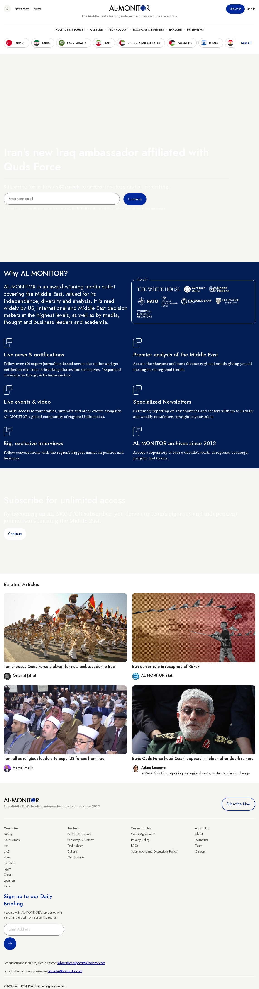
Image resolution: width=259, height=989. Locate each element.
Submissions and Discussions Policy (154, 851)
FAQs (134, 845)
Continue (15, 533)
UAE (6, 851)
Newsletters (22, 9)
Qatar (7, 874)
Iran (6, 845)
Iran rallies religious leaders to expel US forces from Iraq (54, 758)
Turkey (8, 834)
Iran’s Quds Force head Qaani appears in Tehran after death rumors (192, 758)
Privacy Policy (140, 840)
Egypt (7, 869)
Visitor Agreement (143, 834)
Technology (118, 29)
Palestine (9, 863)
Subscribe (235, 9)
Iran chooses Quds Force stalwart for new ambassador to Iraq (59, 666)
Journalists (201, 840)
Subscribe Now (238, 804)
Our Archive (75, 857)
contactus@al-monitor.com (65, 971)
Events (37, 9)
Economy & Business (148, 29)
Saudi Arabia (12, 840)
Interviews (195, 29)
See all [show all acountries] (246, 43)
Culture (96, 29)
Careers (200, 851)
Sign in (251, 9)
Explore (175, 29)
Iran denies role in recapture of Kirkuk (166, 666)
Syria (7, 886)
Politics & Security (70, 29)
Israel (7, 857)
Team (198, 845)
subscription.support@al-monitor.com (81, 963)
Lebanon (9, 880)
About (199, 834)
